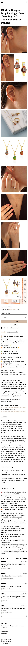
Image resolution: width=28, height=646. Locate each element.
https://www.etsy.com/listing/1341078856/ (13, 407)
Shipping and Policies (17, 626)
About (7, 626)
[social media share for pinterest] (7, 328)
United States (12, 309)
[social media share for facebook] (1, 328)
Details (3, 332)
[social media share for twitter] (4, 328)
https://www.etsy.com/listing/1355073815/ (13, 411)
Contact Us (4, 627)
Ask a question (14, 328)
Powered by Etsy (6, 643)
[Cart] (26, 2)
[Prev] (1, 616)
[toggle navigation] (2, 2)
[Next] (26, 616)
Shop (2, 626)
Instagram (4, 633)
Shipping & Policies (13, 332)
